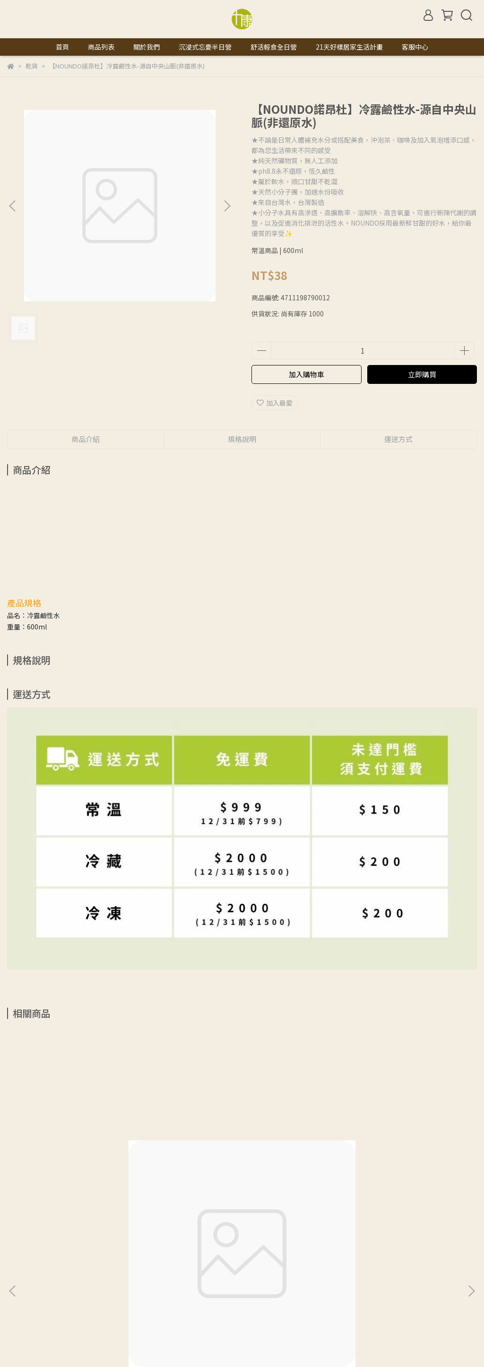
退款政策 (120, 1281)
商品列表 (101, 46)
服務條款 (196, 1281)
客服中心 (415, 46)
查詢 (13, 1281)
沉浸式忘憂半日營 (205, 46)
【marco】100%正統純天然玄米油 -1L (91, 1176)
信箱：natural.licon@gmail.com (57, 1325)
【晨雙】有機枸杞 (206, 1176)
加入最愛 (275, 403)
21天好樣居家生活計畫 (349, 46)
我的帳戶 (82, 1281)
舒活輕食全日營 (274, 46)
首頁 (62, 46)
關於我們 (146, 46)
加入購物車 (306, 374)
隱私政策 (158, 1281)
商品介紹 (85, 439)
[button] (227, 206)
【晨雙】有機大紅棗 (361, 1176)
